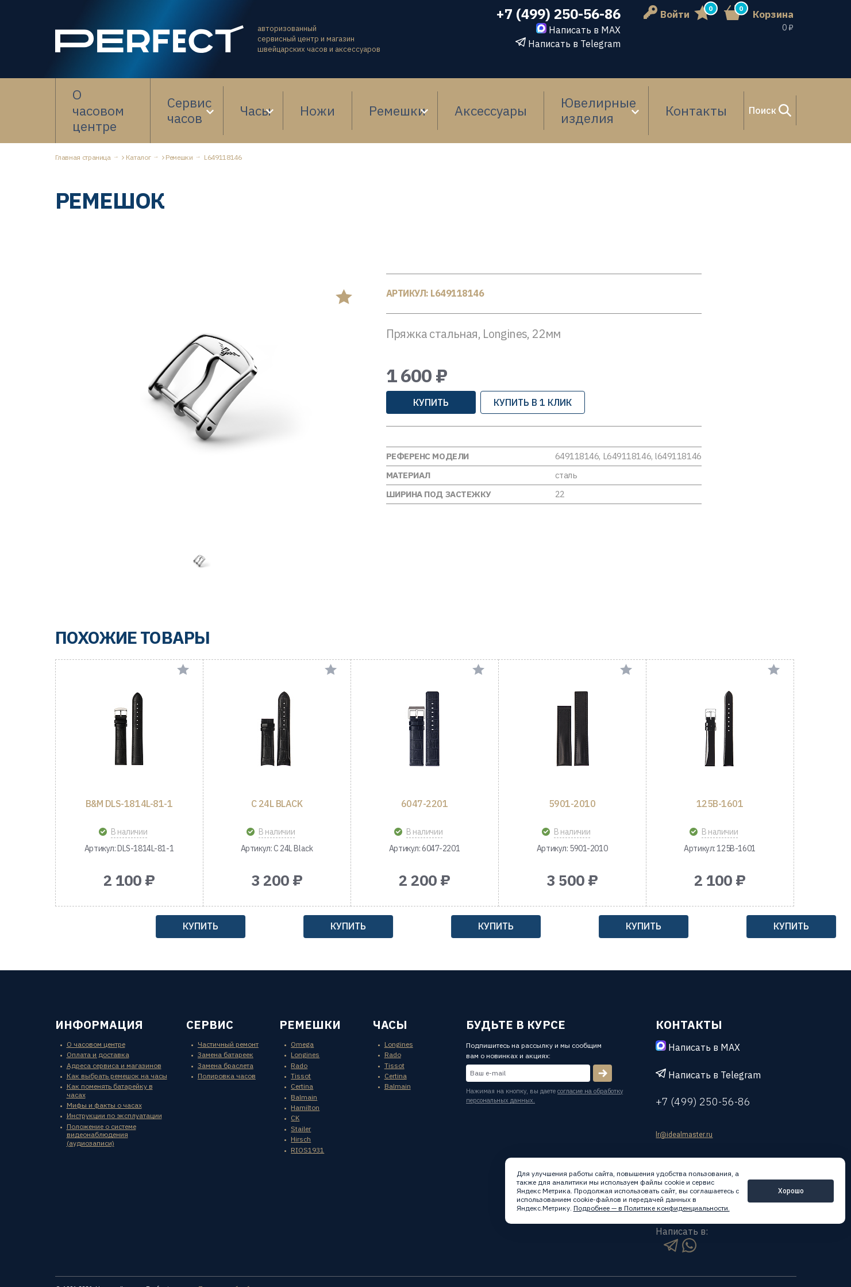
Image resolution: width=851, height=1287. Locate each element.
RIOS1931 (307, 1115)
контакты (689, 989)
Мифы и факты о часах (104, 1070)
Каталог (138, 122)
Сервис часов (195, 93)
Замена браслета (225, 1030)
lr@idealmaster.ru (684, 1100)
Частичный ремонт (228, 1009)
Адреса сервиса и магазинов (114, 1030)
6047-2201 (424, 768)
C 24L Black (277, 768)
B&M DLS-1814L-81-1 (129, 768)
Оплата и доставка (98, 1019)
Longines (305, 1019)
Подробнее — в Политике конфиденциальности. (651, 1208)
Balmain (304, 1062)
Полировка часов (227, 1040)
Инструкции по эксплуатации (114, 1081)
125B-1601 (720, 768)
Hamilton (305, 1072)
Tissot (301, 1040)
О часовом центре (106, 93)
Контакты (643, 93)
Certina (302, 1051)
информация (99, 989)
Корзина (773, 14)
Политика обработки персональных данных (269, 1254)
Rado (299, 1030)
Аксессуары (450, 93)
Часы (267, 93)
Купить (431, 367)
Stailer (301, 1093)
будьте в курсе (515, 989)
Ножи (322, 93)
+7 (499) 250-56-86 (558, 14)
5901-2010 (572, 768)
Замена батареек (225, 1019)
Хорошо (791, 1190)
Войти (667, 14)
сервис (209, 989)
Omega (302, 1009)
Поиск (735, 93)
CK (295, 1083)
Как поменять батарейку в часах (110, 1055)
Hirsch (301, 1104)
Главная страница (83, 122)
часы (390, 989)
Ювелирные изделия (542, 93)
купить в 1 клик (533, 367)
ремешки (310, 989)
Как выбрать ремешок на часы (117, 1040)
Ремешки (371, 93)
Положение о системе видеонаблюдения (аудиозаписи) (101, 1099)
